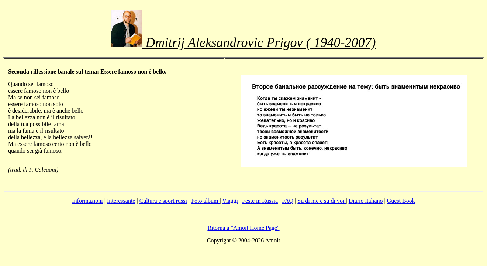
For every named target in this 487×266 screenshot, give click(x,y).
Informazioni (87, 201)
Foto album (205, 201)
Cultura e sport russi (163, 201)
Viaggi (230, 201)
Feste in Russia (260, 201)
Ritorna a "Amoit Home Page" (243, 228)
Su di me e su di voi (321, 201)
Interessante (121, 201)
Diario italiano (366, 201)
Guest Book (401, 201)
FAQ (287, 201)
